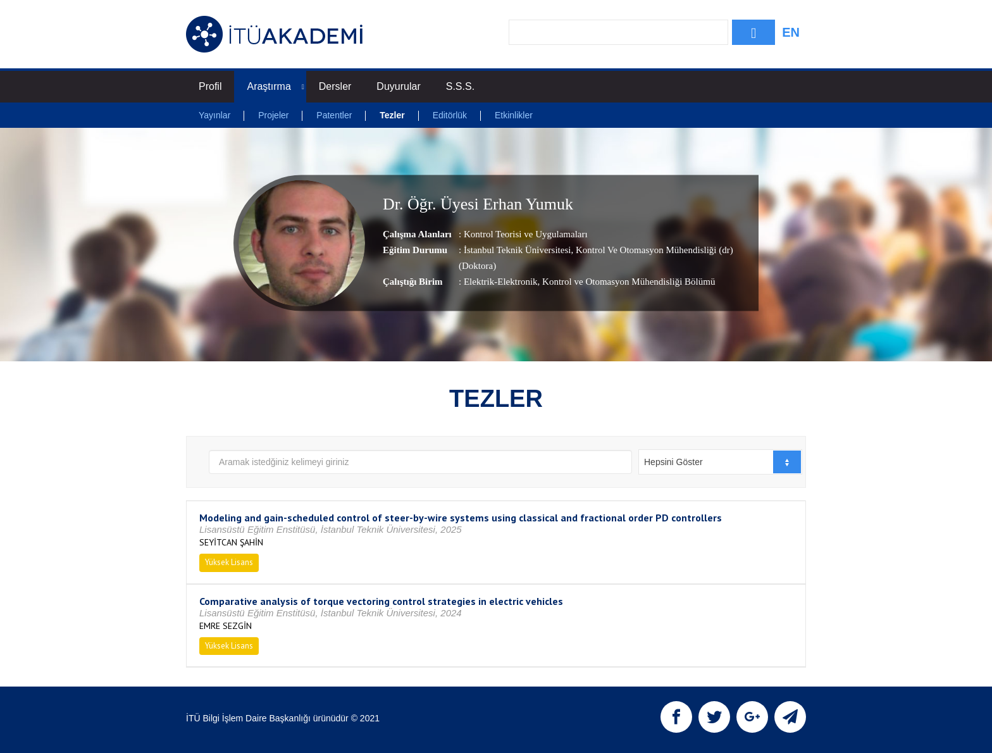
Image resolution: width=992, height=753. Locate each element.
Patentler (334, 115)
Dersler (335, 86)
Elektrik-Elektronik (501, 282)
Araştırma (275, 86)
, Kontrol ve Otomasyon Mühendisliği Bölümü (627, 282)
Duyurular (398, 86)
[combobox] (720, 462)
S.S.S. (460, 86)
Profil (210, 86)
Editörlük (450, 115)
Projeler (273, 115)
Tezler (392, 115)
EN (791, 32)
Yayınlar (214, 115)
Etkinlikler (514, 115)
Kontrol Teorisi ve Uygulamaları (526, 234)
